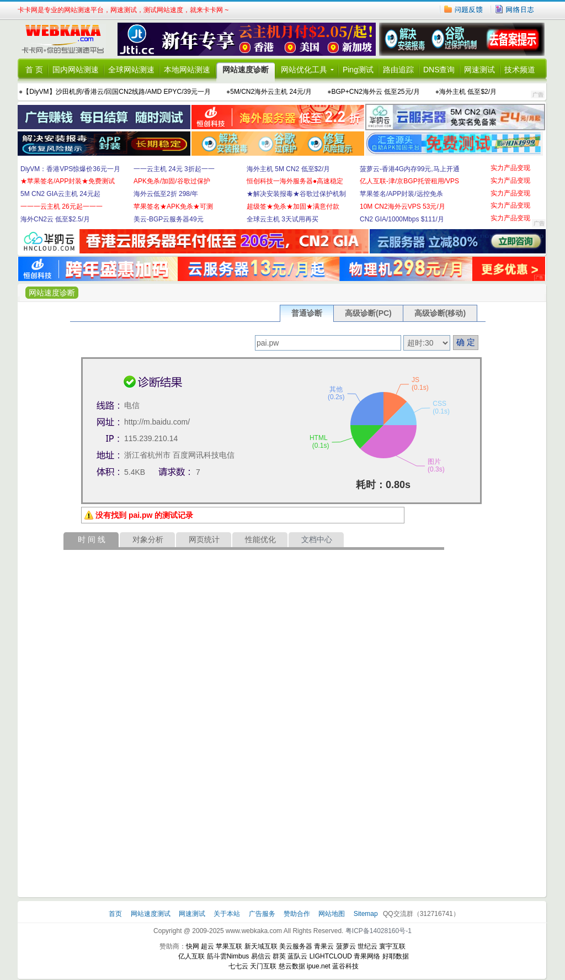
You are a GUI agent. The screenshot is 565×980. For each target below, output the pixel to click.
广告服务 (263, 914)
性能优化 (260, 539)
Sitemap (366, 914)
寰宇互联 (392, 946)
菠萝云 (346, 946)
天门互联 (263, 966)
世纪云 (367, 946)
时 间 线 (91, 539)
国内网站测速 (75, 69)
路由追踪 (398, 69)
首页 (116, 914)
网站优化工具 (304, 69)
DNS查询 (439, 69)
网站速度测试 (151, 914)
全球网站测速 (131, 69)
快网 (192, 946)
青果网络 (367, 956)
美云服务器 (295, 946)
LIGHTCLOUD (331, 956)
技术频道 (519, 69)
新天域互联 (261, 946)
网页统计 (204, 539)
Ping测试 (358, 69)
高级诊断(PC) (368, 313)
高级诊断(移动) (440, 313)
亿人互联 (191, 956)
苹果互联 (229, 946)
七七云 (238, 966)
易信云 (261, 956)
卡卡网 (67, 39)
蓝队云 (297, 956)
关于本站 (228, 914)
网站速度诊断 (245, 69)
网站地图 (331, 914)
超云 (207, 946)
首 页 (34, 69)
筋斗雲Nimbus (228, 956)
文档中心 (316, 539)
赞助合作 (297, 914)
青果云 (324, 946)
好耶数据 (395, 956)
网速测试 (479, 69)
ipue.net (319, 966)
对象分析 (147, 539)
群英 (279, 956)
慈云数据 (292, 966)
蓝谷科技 (345, 966)
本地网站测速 (187, 69)
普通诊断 (306, 313)
